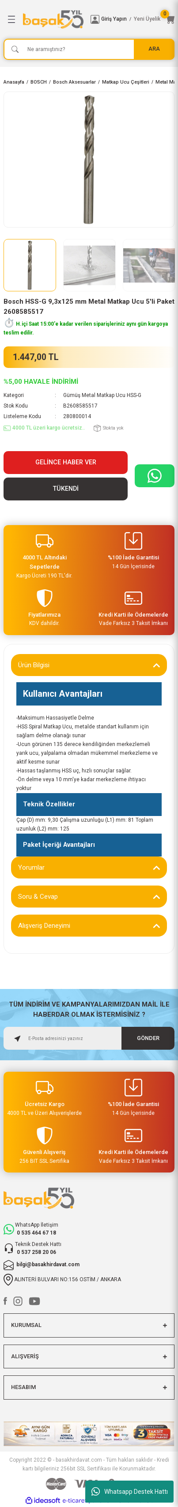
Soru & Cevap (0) (43, 897)
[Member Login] (95, 19)
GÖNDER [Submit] (148, 1038)
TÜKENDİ (66, 489)
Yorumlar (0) (36, 867)
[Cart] (170, 19)
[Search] (89, 49)
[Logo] (53, 19)
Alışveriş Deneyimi (44, 926)
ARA (154, 48)
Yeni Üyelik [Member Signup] (147, 19)
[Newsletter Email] (89, 1038)
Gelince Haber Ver (65, 462)
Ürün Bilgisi (33, 665)
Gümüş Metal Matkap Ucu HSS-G (102, 395)
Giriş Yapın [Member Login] (114, 19)
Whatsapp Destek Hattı (129, 1491)
